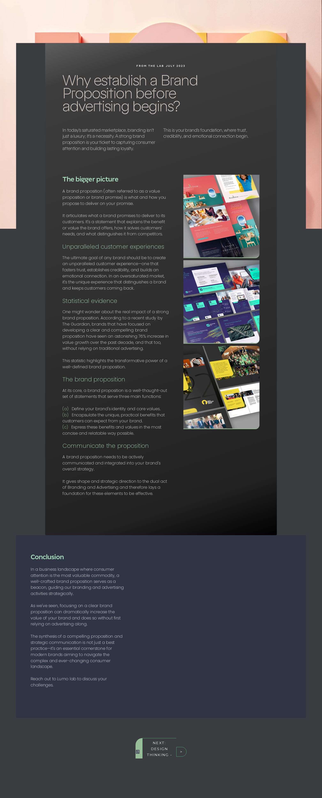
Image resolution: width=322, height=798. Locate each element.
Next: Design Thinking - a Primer (159, 752)
